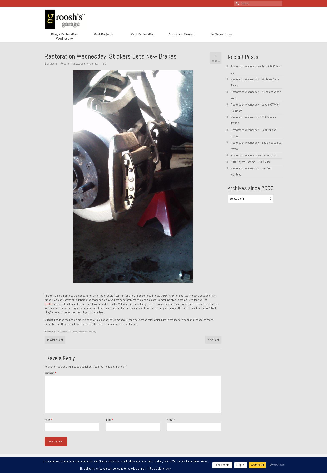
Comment (50, 373)
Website (171, 419)
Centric (49, 304)
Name (48, 419)
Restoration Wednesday (86, 63)
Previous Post (55, 340)
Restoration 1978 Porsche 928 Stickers (61, 331)
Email (109, 419)
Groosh (53, 63)
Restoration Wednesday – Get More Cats (254, 155)
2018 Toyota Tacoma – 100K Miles (251, 162)
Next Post (213, 340)
